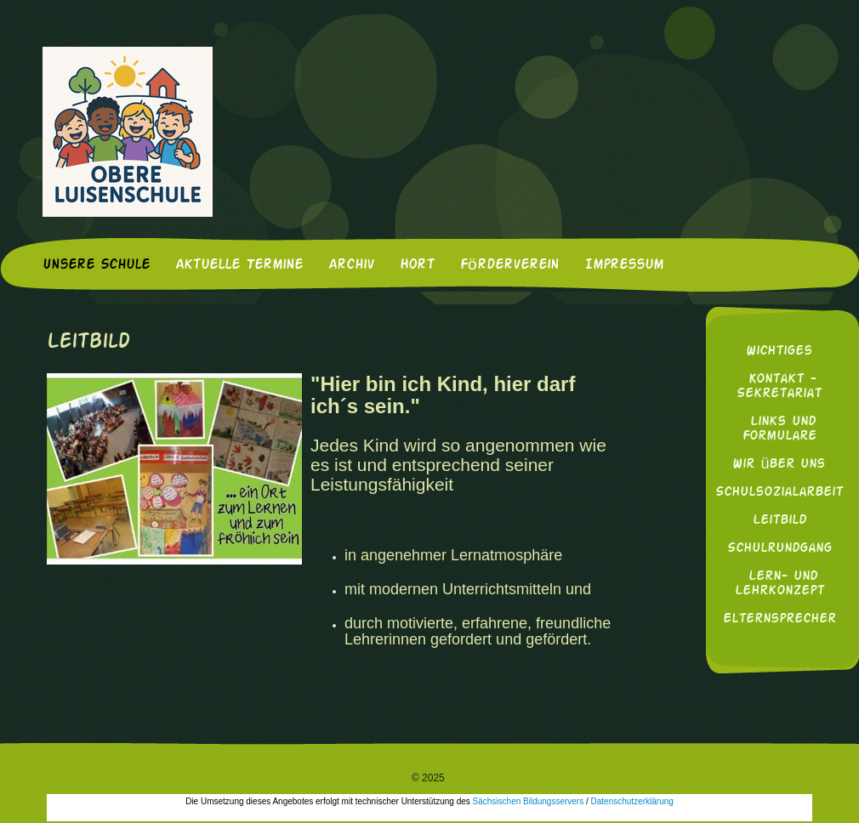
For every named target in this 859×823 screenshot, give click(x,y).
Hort (417, 265)
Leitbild (779, 520)
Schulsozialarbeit (779, 492)
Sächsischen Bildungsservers (528, 801)
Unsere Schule (96, 265)
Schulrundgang (779, 548)
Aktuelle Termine (239, 265)
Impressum (623, 265)
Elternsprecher (779, 619)
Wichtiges (779, 351)
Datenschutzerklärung (632, 801)
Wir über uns (778, 464)
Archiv (351, 265)
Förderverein (509, 265)
